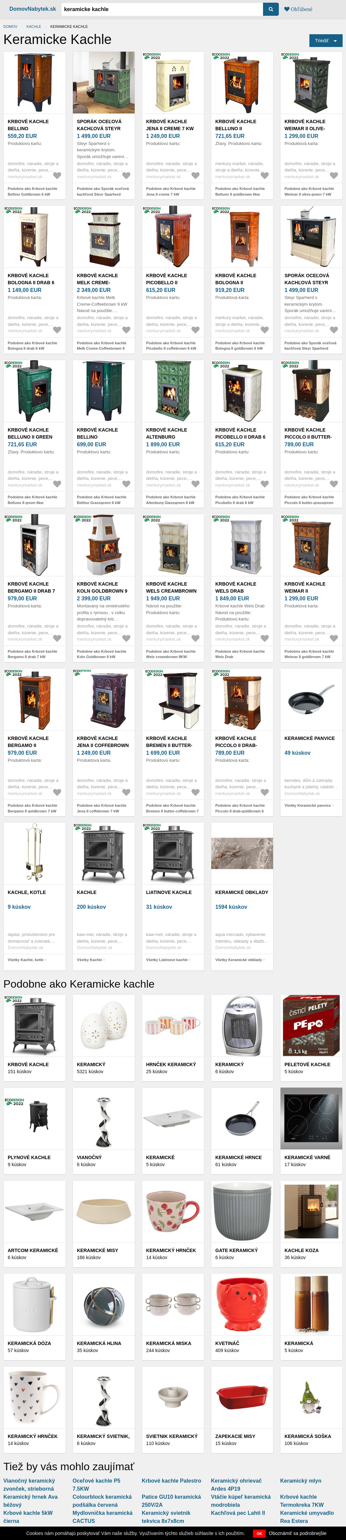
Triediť (322, 40)
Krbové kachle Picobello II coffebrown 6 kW (169, 282)
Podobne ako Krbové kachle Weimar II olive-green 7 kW (309, 191)
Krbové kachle (28, 1064)
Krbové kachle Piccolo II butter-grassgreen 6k (308, 437)
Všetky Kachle (89, 960)
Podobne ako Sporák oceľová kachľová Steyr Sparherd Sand (311, 348)
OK (259, 1534)
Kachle (34, 26)
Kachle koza (302, 1250)
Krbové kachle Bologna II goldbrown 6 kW (237, 282)
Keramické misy (97, 1250)
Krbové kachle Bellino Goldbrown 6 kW (30, 128)
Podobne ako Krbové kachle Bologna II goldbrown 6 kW (240, 346)
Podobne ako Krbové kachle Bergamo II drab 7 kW (32, 654)
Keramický (91, 1064)
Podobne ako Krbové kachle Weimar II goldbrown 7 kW (309, 654)
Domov (10, 26)
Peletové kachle (308, 1064)
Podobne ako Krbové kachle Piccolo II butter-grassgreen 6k (309, 502)
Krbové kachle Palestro (171, 1481)
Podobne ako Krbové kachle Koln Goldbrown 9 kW (101, 654)
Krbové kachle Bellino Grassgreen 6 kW (100, 437)
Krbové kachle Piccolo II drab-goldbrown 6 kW (237, 745)
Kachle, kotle (27, 892)
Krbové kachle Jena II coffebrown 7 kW (103, 745)
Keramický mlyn (300, 1481)
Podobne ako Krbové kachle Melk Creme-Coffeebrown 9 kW (101, 348)
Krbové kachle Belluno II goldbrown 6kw (237, 128)
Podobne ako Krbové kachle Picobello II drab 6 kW (240, 500)
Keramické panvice (310, 738)
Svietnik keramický (172, 1436)
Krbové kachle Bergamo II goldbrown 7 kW (30, 745)
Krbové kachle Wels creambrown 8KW (171, 591)
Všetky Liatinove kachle (167, 960)
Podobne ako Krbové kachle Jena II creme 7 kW (171, 191)
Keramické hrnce (238, 1157)
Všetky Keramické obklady (238, 960)
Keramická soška (308, 1436)
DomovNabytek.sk (32, 9)
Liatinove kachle (169, 892)
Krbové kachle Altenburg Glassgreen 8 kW (169, 437)
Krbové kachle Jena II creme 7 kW (170, 125)
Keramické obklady (241, 892)
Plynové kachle (29, 1157)
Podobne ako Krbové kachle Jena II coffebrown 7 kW (101, 808)
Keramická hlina (99, 1343)
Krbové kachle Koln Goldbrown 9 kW (102, 591)
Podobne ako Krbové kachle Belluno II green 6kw (32, 500)
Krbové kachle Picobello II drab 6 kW (240, 437)
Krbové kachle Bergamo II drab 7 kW (31, 591)
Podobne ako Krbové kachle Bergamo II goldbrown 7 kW (32, 808)
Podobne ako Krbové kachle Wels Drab (240, 654)
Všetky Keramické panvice (308, 805)
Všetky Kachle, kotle (25, 960)
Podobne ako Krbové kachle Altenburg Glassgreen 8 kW (171, 500)
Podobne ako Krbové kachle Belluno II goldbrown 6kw (240, 191)
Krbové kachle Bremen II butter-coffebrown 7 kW (169, 745)
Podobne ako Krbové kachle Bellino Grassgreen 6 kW (101, 500)
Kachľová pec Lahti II (238, 1513)
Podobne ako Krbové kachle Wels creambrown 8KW (171, 654)
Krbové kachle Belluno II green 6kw (30, 437)
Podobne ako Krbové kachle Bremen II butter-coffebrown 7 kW (172, 810)
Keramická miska (168, 1343)
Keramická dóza (29, 1343)
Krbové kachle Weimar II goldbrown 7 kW (307, 591)
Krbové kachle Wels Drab (235, 587)
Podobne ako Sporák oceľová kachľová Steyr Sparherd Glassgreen (103, 194)
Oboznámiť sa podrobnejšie (298, 1533)
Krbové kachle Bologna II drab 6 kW (31, 282)
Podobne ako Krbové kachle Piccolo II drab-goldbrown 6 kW (240, 810)
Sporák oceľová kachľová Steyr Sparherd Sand (307, 282)
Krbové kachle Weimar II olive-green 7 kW (305, 128)
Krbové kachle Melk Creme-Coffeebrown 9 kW (102, 282)
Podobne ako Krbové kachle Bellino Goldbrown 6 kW (32, 191)
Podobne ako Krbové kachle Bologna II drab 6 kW (32, 346)
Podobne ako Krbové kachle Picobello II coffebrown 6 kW (171, 346)
